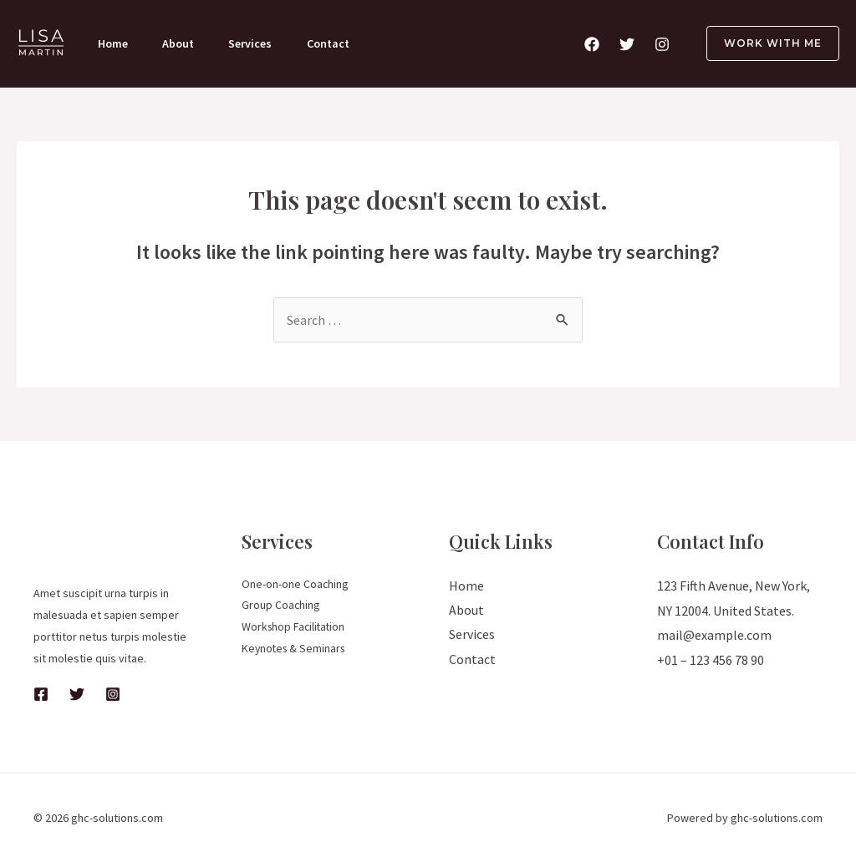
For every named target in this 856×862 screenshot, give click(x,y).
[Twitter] (626, 44)
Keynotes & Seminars (295, 649)
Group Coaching (281, 606)
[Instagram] (662, 44)
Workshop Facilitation (295, 628)
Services (256, 43)
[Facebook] (591, 44)
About (181, 43)
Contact (335, 43)
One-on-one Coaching (295, 584)
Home (114, 43)
